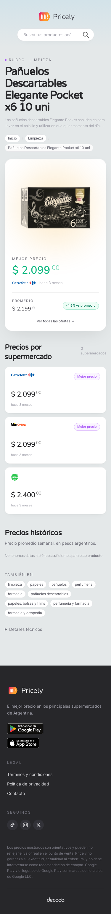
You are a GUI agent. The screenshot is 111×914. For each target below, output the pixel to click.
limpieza (15, 584)
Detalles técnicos (25, 629)
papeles (36, 584)
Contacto (16, 793)
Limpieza (35, 138)
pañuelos (59, 584)
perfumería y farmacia (71, 603)
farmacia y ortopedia (25, 613)
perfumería (84, 584)
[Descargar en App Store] (23, 743)
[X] (38, 825)
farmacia (15, 594)
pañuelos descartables (49, 594)
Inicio (12, 138)
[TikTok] (12, 825)
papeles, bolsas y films (26, 603)
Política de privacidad (28, 783)
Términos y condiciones (29, 774)
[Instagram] (25, 825)
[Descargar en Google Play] (25, 728)
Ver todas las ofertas (56, 321)
